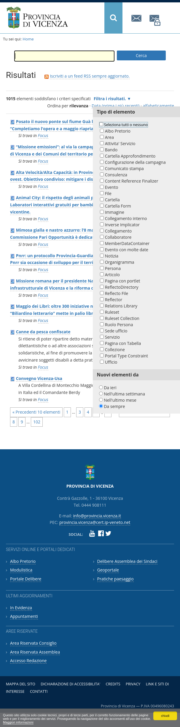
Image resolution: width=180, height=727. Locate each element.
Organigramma (119, 262)
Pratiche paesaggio (115, 579)
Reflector (113, 299)
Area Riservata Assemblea (35, 652)
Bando (111, 150)
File (108, 193)
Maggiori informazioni (18, 722)
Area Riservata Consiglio (33, 643)
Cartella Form (118, 206)
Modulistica (21, 570)
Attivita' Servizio (120, 143)
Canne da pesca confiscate (43, 332)
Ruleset (112, 312)
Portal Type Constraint (126, 356)
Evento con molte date (126, 249)
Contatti (39, 691)
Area (109, 137)
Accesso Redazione (28, 660)
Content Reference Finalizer (131, 181)
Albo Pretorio (117, 131)
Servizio (112, 337)
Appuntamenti (24, 616)
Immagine (114, 212)
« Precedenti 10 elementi (36, 412)
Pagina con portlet (122, 281)
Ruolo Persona (119, 324)
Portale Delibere (25, 579)
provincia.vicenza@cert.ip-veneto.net (155, 20)
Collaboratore (118, 237)
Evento (111, 187)
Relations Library (121, 306)
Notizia (111, 256)
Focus (43, 135)
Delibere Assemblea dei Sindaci (127, 561)
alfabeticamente (158, 106)
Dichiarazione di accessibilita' (70, 684)
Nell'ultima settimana (124, 394)
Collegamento (118, 231)
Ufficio (111, 362)
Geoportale (108, 570)
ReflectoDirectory (121, 287)
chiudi (165, 715)
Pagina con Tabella (123, 343)
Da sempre (114, 406)
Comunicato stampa (124, 168)
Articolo (112, 274)
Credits (113, 684)
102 (36, 422)
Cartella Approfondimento (130, 156)
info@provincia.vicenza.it (137, 18)
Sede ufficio (116, 331)
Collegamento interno (126, 218)
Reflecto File (116, 293)
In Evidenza (21, 607)
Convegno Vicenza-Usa (39, 378)
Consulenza (116, 175)
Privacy (133, 684)
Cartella (112, 199)
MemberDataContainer (127, 243)
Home (28, 39)
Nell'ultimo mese (120, 400)
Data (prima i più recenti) (116, 106)
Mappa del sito (20, 684)
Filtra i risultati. (110, 98)
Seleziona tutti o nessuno (126, 124)
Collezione (115, 349)
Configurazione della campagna (135, 162)
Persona (113, 268)
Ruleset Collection (122, 318)
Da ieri (110, 387)
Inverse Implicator (122, 224)
